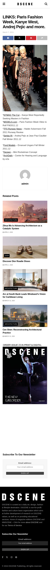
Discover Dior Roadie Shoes (16, 261)
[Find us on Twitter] (7, 557)
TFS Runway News (12, 129)
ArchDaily (8, 155)
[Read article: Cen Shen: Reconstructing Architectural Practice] (25, 316)
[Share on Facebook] (8, 38)
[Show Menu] (4, 4)
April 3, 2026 (8, 232)
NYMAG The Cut (11, 115)
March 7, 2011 (8, 32)
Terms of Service (15, 525)
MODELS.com (10, 122)
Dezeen (7, 152)
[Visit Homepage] (25, 4)
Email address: (25, 463)
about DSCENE (32, 522)
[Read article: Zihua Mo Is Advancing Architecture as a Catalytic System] (25, 212)
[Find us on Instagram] (12, 557)
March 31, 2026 (9, 300)
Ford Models (9, 145)
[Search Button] (46, 4)
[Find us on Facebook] (2, 557)
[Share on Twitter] (19, 38)
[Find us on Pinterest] (16, 557)
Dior (7, 255)
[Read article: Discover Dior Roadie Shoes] (25, 247)
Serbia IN (7, 136)
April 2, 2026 (8, 265)
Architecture (11, 220)
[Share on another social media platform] (42, 38)
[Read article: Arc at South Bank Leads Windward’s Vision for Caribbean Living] (25, 280)
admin (25, 183)
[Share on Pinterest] (31, 38)
